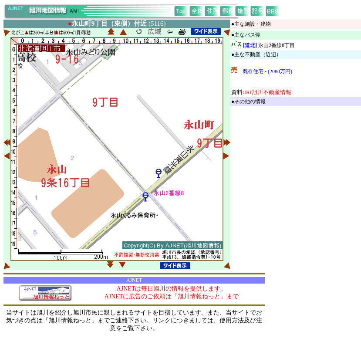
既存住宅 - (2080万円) (267, 71)
